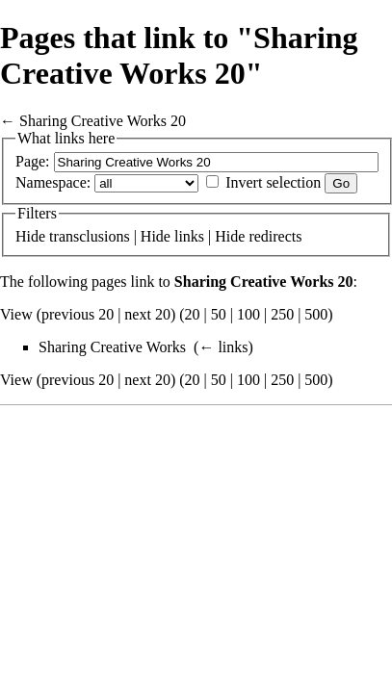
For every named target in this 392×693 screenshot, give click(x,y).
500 (315, 314)
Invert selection (273, 182)
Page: (32, 161)
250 (282, 314)
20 (192, 314)
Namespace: (53, 182)
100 (248, 314)
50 (218, 314)
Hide (30, 236)
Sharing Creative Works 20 (102, 121)
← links (223, 347)
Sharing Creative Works (112, 347)
